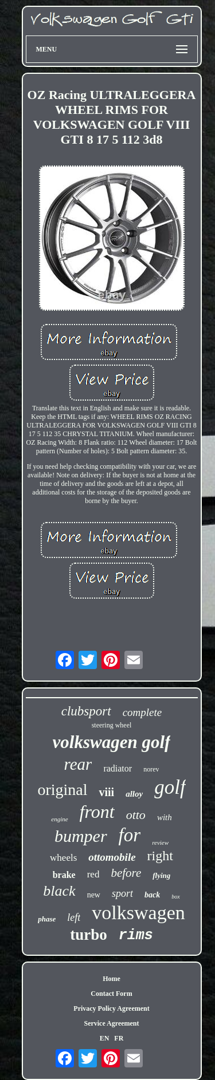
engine (59, 819)
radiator (117, 768)
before (126, 873)
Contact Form (111, 994)
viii (106, 792)
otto (136, 815)
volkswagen (138, 912)
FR (118, 1038)
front (97, 811)
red (93, 874)
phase (47, 919)
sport (122, 893)
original (62, 789)
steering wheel (112, 725)
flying (161, 875)
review (160, 842)
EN (105, 1038)
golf (169, 787)
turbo (88, 934)
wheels (63, 857)
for (130, 835)
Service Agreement (111, 1023)
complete (142, 712)
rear (78, 764)
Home (111, 979)
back (152, 895)
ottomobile (111, 857)
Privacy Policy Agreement (111, 1008)
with (164, 817)
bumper (80, 835)
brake (64, 875)
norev (151, 769)
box (175, 896)
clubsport (86, 711)
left (73, 917)
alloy (134, 793)
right (160, 855)
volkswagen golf (112, 742)
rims (136, 935)
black (59, 891)
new (93, 895)
